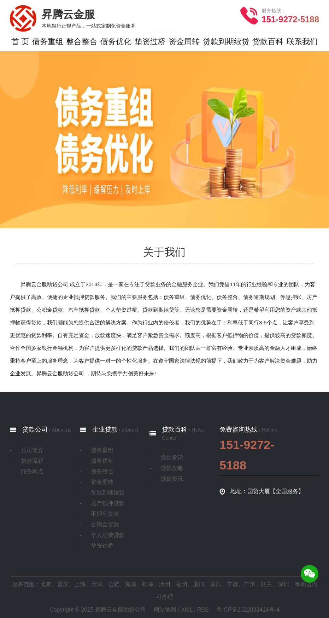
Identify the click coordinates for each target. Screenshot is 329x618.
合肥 (113, 584)
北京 (46, 584)
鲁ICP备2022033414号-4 (248, 610)
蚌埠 (147, 584)
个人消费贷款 (108, 535)
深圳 (283, 584)
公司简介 (32, 450)
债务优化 (102, 461)
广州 (249, 584)
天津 (96, 584)
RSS (203, 610)
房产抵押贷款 (108, 503)
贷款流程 (32, 461)
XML (187, 610)
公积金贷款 (105, 524)
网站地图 (165, 610)
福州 (181, 584)
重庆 (63, 584)
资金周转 (102, 482)
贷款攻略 (171, 468)
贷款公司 (35, 429)
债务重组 (102, 450)
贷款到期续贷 (108, 493)
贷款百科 (174, 429)
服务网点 (32, 471)
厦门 (198, 584)
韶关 (266, 584)
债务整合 (102, 471)
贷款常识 (171, 458)
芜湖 (130, 584)
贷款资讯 (171, 479)
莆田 (215, 584)
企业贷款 (105, 429)
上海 (80, 584)
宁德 (232, 584)
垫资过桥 (102, 546)
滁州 (164, 584)
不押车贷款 (105, 514)
